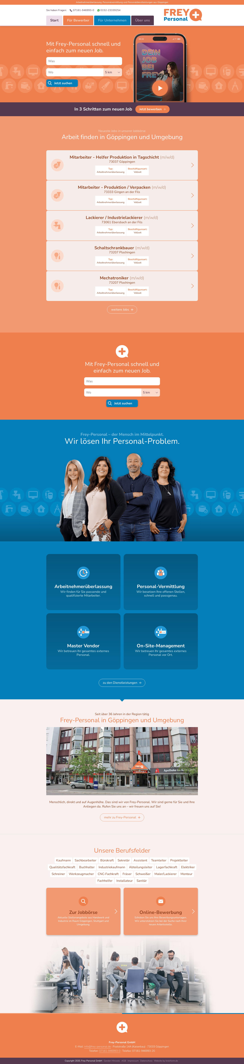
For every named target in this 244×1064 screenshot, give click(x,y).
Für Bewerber (78, 20)
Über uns (142, 20)
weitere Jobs (120, 309)
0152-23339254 (110, 10)
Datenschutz (146, 1060)
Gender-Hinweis (112, 1060)
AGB (123, 1060)
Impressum (133, 1060)
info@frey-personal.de (97, 1046)
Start (54, 20)
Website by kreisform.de (166, 1060)
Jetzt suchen (63, 83)
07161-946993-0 (83, 10)
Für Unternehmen (112, 20)
